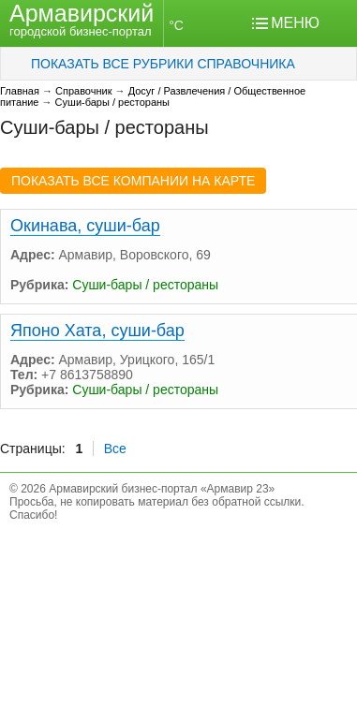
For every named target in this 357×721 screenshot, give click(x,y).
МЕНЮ (295, 23)
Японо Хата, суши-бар (97, 330)
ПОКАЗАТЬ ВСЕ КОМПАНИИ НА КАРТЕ (133, 180)
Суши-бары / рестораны (112, 102)
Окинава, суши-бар (85, 225)
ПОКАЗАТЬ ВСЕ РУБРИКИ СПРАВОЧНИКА (163, 63)
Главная (19, 90)
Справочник (83, 90)
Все (115, 448)
